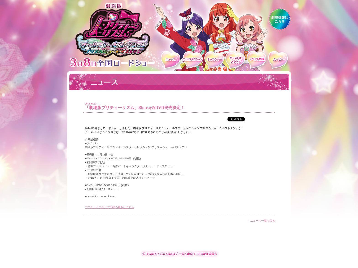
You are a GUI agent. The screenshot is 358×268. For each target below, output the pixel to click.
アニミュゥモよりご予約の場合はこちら (109, 207)
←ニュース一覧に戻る (261, 220)
